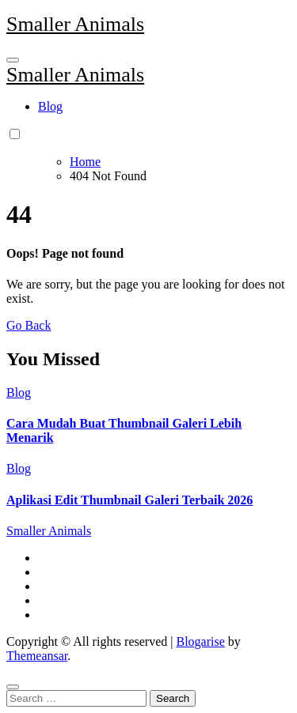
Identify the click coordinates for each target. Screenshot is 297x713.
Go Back (28, 325)
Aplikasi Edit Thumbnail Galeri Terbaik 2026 (129, 500)
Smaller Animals (75, 24)
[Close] (12, 687)
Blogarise (200, 641)
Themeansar (36, 655)
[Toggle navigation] (12, 60)
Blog (50, 106)
